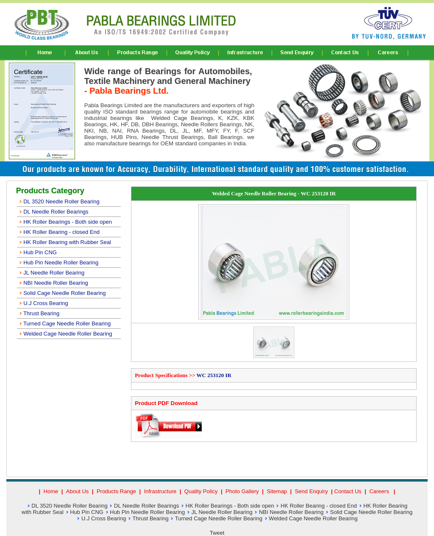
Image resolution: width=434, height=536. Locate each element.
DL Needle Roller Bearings (54, 211)
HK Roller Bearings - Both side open (65, 222)
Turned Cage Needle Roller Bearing (65, 323)
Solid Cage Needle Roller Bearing (62, 293)
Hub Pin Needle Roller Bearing (59, 262)
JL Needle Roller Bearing (52, 272)
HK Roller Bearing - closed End (59, 232)
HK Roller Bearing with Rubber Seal (65, 242)
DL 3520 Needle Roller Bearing (59, 201)
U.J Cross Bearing (43, 303)
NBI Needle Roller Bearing (53, 283)
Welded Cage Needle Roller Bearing (65, 333)
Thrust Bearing (39, 313)
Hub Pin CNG (38, 252)
